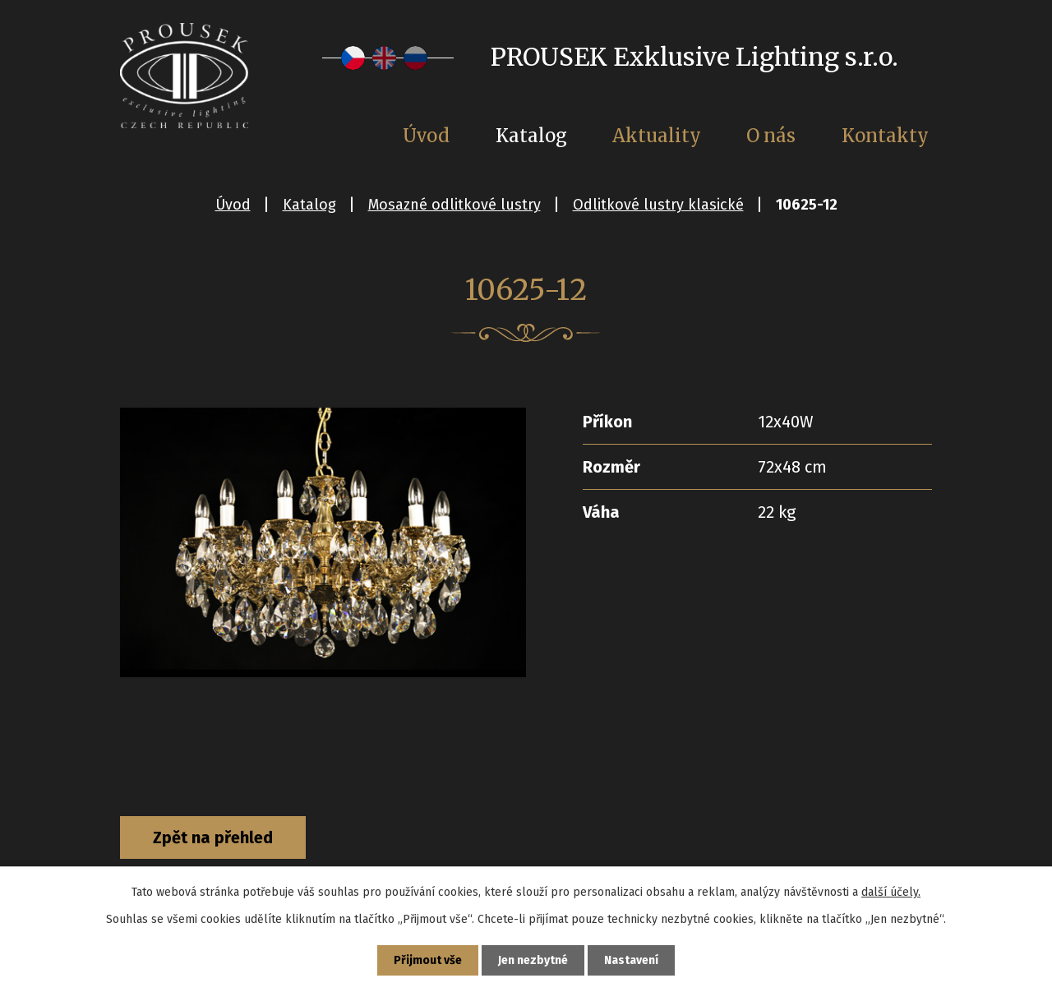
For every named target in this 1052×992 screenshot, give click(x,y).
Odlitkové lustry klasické (658, 205)
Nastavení (631, 960)
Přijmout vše (428, 960)
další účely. (890, 892)
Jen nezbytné (533, 960)
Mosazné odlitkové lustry (454, 205)
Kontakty (885, 135)
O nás (771, 135)
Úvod (233, 205)
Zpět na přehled (213, 837)
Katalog (309, 205)
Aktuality (656, 135)
